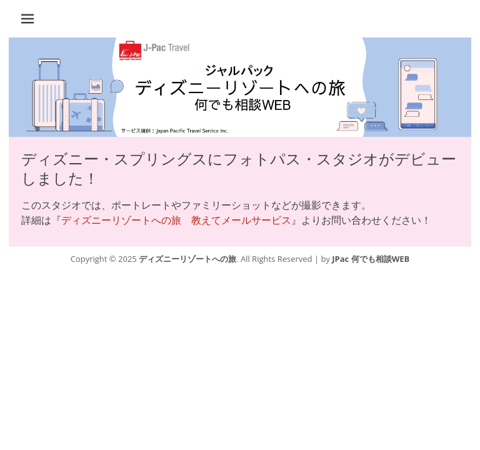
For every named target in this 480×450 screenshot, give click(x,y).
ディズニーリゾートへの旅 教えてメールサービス (176, 220)
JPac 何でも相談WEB (370, 258)
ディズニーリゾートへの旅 (187, 258)
